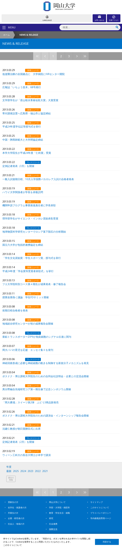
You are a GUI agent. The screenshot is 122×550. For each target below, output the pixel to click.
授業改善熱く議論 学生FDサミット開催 (25, 297)
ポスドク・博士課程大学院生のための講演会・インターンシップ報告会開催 (45, 415)
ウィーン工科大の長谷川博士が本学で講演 (26, 454)
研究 (51, 518)
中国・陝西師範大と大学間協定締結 (22, 139)
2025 (16, 471)
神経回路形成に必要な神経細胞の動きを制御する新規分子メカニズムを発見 (45, 362)
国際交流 (53, 529)
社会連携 (53, 523)
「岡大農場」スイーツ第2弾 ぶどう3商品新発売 (30, 402)
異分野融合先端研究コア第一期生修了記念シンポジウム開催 (36, 389)
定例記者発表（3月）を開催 (18, 165)
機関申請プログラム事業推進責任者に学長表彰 (29, 205)
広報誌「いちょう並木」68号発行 (21, 87)
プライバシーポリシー (100, 512)
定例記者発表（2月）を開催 (18, 441)
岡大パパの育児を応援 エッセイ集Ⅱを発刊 (27, 349)
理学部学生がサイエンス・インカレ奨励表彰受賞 (30, 218)
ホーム (6, 34)
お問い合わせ (99, 20)
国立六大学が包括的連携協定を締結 (22, 244)
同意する (107, 542)
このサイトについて (99, 507)
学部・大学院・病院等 (59, 507)
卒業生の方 (13, 512)
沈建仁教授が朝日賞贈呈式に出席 (21, 428)
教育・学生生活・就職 (59, 512)
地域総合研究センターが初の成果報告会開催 (27, 323)
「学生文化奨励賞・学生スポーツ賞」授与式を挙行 (31, 257)
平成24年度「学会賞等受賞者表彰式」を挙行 (28, 271)
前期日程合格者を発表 (15, 310)
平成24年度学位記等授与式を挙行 (21, 126)
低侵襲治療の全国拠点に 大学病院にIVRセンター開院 (33, 73)
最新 (8, 471)
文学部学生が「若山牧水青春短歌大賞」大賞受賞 (30, 100)
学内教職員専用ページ (100, 518)
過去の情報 (11, 478)
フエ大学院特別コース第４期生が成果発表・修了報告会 (34, 284)
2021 (45, 471)
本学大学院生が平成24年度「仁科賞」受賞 (26, 152)
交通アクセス (114, 20)
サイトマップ (96, 502)
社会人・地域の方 (16, 523)
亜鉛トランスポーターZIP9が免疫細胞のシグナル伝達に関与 (36, 336)
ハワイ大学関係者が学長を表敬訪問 (22, 192)
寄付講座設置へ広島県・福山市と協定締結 (26, 113)
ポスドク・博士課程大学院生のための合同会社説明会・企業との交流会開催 (45, 376)
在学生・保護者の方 (17, 507)
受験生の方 (13, 502)
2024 (23, 471)
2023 (30, 471)
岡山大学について (57, 502)
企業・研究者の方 (16, 518)
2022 (38, 471)
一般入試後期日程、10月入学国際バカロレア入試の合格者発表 (38, 179)
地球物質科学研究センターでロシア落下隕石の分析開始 (34, 231)
